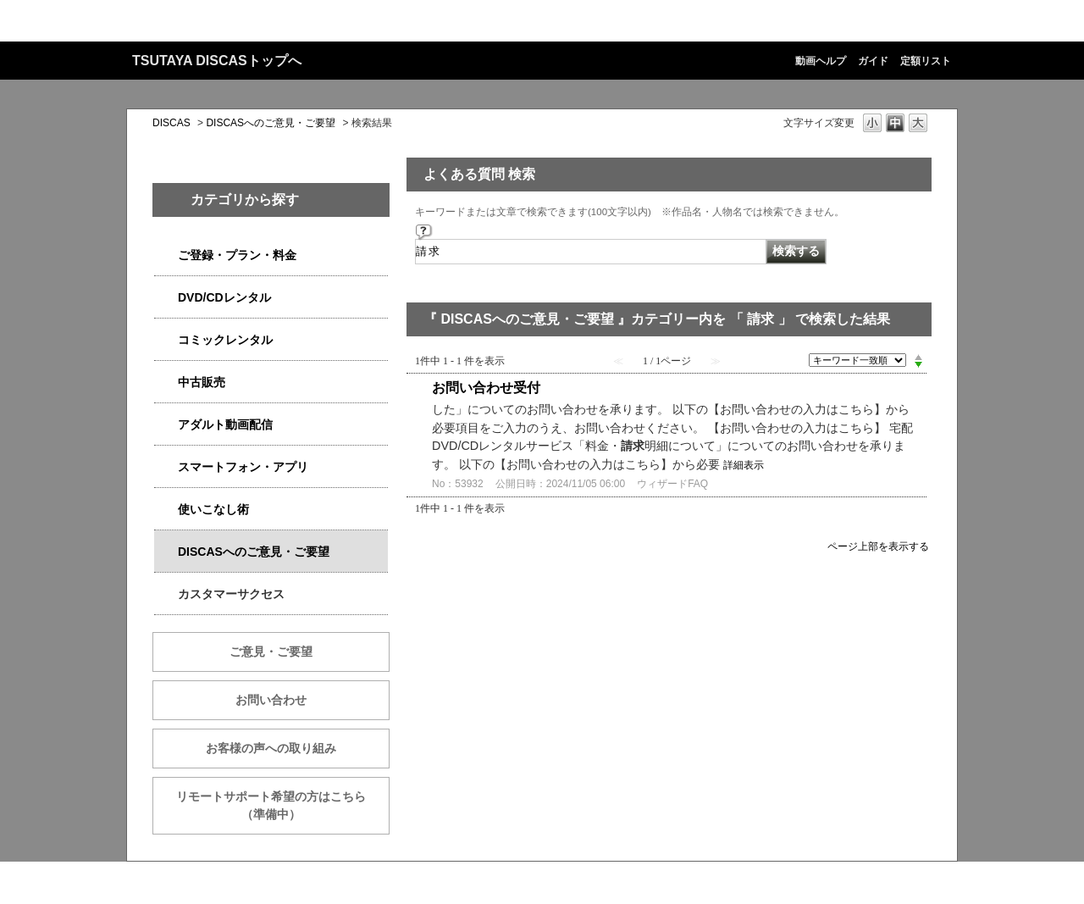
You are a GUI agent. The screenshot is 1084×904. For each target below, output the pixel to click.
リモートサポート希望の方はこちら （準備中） (283, 805)
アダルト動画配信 (225, 424)
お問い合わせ (271, 700)
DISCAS (171, 123)
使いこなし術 (213, 509)
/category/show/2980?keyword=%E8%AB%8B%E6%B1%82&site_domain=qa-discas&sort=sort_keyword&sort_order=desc (166, 298)
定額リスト (925, 61)
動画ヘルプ (820, 61)
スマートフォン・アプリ (243, 467)
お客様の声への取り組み (271, 748)
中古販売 (201, 382)
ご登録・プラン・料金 (237, 255)
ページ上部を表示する (878, 546)
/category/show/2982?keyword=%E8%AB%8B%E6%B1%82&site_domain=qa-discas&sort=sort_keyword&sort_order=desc (166, 467)
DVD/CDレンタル (224, 297)
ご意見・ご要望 (271, 651)
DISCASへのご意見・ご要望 (270, 123)
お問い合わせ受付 (486, 387)
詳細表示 (743, 465)
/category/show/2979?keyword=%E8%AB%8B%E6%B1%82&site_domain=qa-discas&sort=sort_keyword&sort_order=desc (166, 255)
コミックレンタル (225, 340)
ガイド (873, 61)
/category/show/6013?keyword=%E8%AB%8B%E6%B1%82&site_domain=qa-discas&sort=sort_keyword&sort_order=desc (166, 382)
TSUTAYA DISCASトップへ (216, 60)
